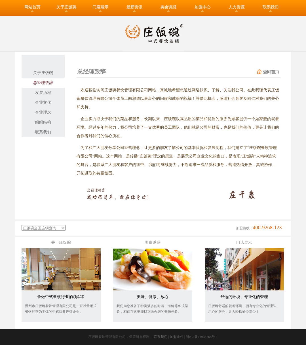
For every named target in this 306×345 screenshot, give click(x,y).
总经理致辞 (43, 83)
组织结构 (43, 122)
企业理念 (43, 112)
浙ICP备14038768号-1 (202, 337)
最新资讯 (134, 7)
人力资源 (236, 7)
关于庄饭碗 (66, 7)
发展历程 (43, 92)
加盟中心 (202, 7)
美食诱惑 (168, 7)
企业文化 (43, 102)
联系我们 (270, 7)
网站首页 (32, 7)
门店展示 (100, 7)
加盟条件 (176, 337)
